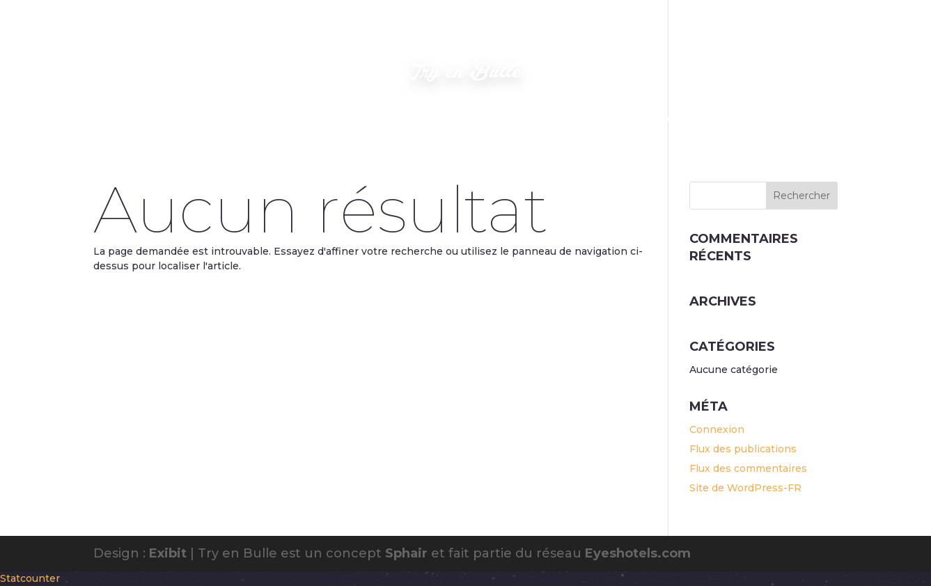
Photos (285, 120)
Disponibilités (589, 120)
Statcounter (30, 578)
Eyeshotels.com (638, 553)
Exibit (168, 553)
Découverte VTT (680, 120)
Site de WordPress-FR (745, 488)
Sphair (406, 553)
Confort (455, 120)
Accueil (230, 120)
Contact (516, 120)
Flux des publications (743, 449)
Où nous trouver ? (368, 120)
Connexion (716, 429)
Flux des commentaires (748, 468)
